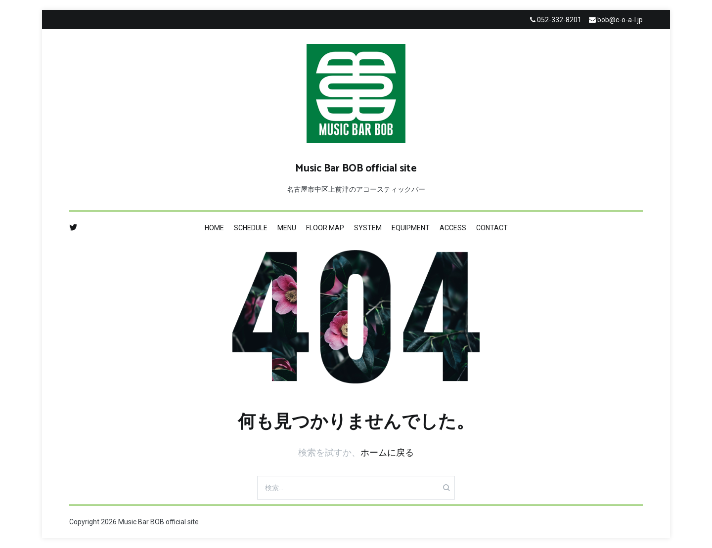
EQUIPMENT (411, 228)
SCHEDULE (250, 228)
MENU (286, 228)
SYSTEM (368, 228)
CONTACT (492, 228)
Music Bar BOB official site (356, 168)
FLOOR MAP (325, 228)
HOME (214, 228)
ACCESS (453, 228)
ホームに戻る (387, 452)
